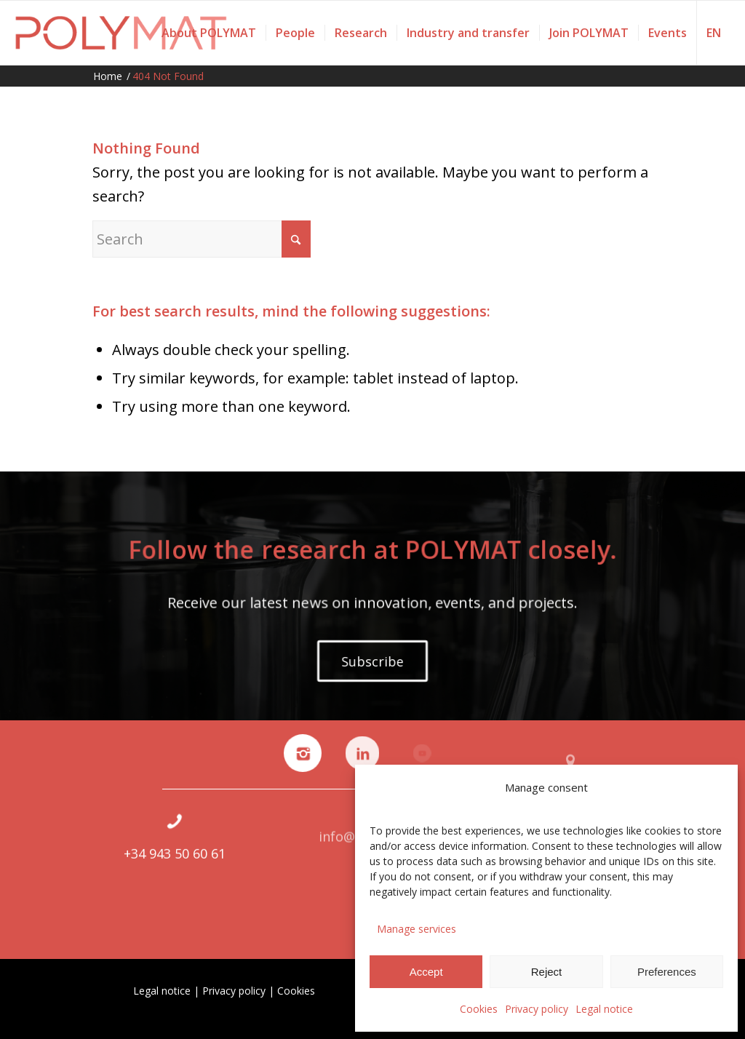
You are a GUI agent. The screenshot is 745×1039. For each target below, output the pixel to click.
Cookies (479, 1009)
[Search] (201, 239)
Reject (546, 972)
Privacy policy (536, 1009)
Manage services (416, 929)
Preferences (666, 972)
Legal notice (604, 1009)
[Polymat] (121, 33)
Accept (426, 972)
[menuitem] (209, 33)
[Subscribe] (372, 661)
